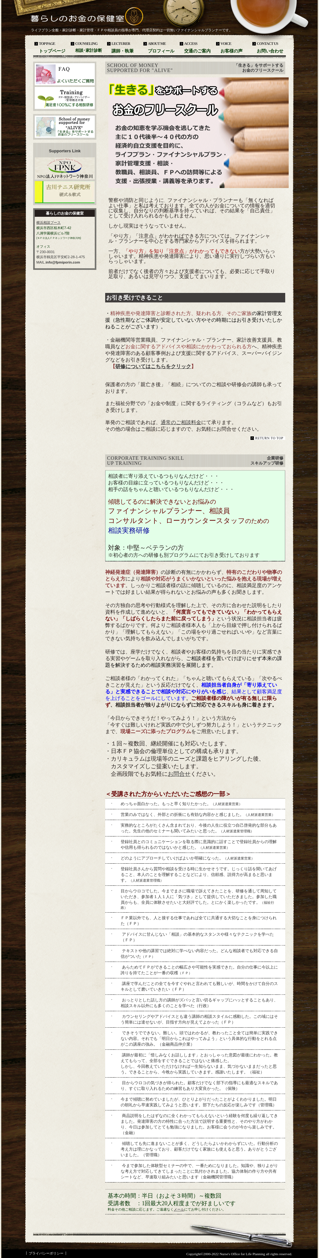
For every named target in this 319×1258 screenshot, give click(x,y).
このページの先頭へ (267, 438)
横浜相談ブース (48, 222)
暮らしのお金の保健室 (77, 19)
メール (179, 1209)
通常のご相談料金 (181, 422)
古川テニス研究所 (65, 192)
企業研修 (65, 98)
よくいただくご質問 (65, 74)
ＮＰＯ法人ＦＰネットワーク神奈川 (65, 168)
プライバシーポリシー (46, 1253)
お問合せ (179, 774)
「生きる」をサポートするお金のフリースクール (65, 127)
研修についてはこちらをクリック (153, 366)
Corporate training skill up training (145, 460)
